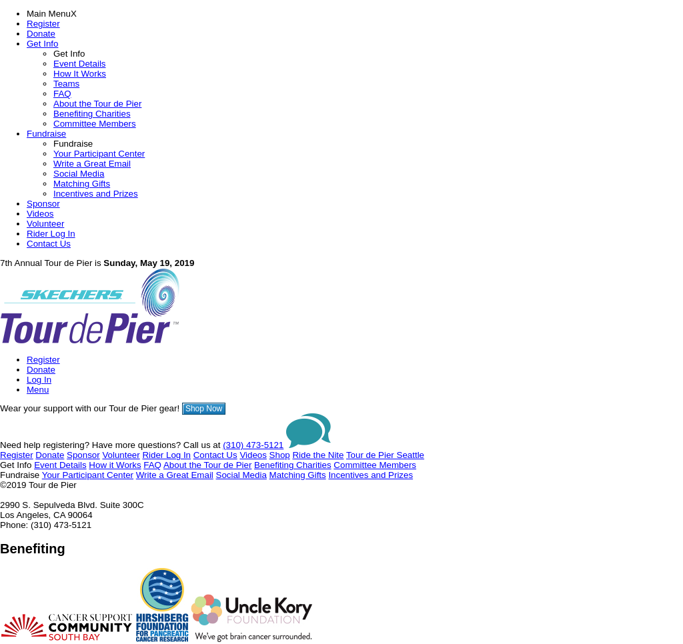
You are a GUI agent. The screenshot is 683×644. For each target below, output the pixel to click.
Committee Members (94, 124)
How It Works (79, 74)
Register (43, 24)
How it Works (115, 465)
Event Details (79, 64)
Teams (66, 84)
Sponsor (43, 204)
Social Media (78, 174)
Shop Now (203, 408)
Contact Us (49, 244)
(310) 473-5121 (253, 445)
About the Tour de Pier (97, 104)
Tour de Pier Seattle (385, 455)
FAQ (62, 94)
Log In (39, 380)
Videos (40, 214)
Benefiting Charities (92, 114)
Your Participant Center (99, 154)
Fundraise (46, 134)
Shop (279, 455)
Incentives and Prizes (95, 194)
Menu (38, 390)
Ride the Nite (318, 455)
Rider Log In (51, 234)
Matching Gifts (81, 184)
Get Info (42, 44)
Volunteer (45, 224)
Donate (41, 34)
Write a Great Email (92, 164)
